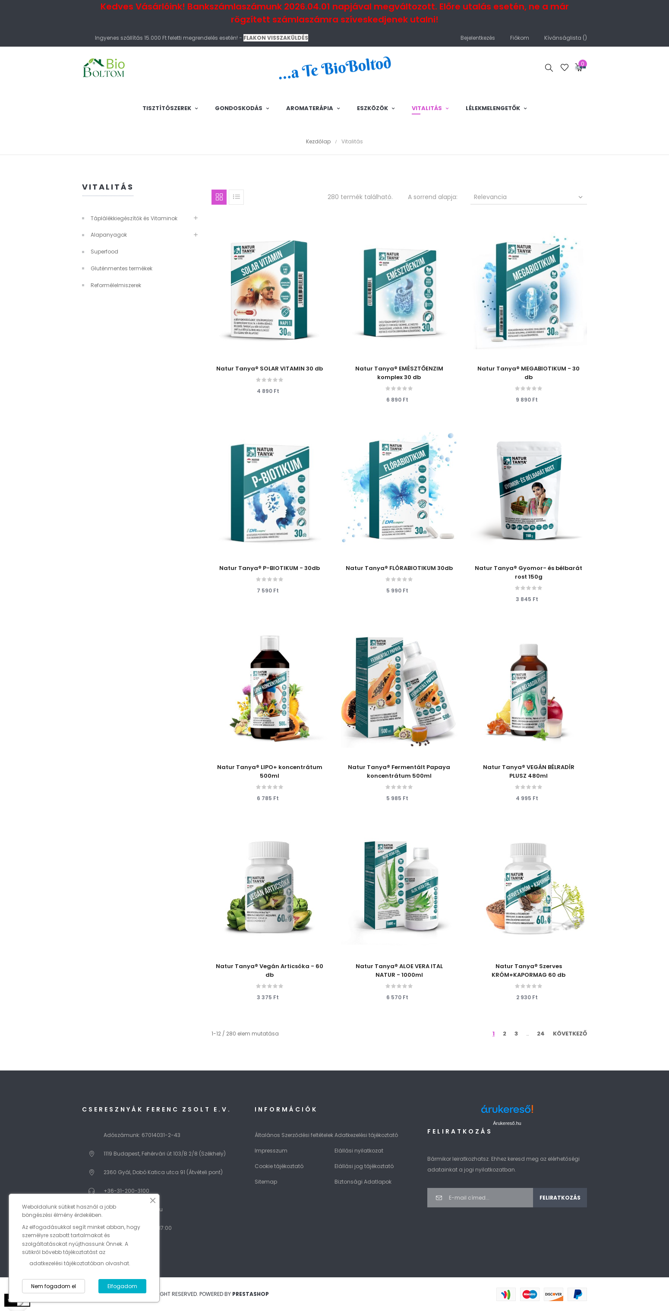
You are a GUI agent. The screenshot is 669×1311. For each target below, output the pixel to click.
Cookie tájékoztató (279, 1166)
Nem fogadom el (53, 1286)
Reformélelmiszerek (116, 285)
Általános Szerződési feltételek (294, 1135)
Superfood (104, 251)
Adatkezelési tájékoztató (366, 1135)
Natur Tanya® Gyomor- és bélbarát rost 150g (528, 572)
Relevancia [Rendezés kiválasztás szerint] (529, 197)
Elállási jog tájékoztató (364, 1166)
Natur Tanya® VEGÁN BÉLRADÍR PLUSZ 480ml (528, 771)
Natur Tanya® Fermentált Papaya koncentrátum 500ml (399, 771)
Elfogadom (122, 1286)
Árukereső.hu (507, 1123)
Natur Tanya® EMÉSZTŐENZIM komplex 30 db (399, 372)
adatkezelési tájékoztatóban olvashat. (79, 1263)
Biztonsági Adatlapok (362, 1181)
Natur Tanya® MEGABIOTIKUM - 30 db (528, 372)
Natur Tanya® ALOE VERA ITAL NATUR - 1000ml (399, 970)
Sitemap (266, 1181)
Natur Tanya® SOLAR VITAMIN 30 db (269, 368)
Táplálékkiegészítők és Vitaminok (134, 218)
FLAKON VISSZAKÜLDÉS (275, 37)
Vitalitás (108, 186)
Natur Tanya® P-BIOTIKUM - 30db (269, 568)
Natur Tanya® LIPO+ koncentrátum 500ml (269, 771)
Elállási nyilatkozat (358, 1150)
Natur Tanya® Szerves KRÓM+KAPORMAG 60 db (528, 970)
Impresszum (271, 1150)
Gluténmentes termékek (121, 268)
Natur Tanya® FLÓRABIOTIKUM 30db (399, 568)
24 (541, 1033)
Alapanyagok (109, 234)
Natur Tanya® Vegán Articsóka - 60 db (269, 970)
